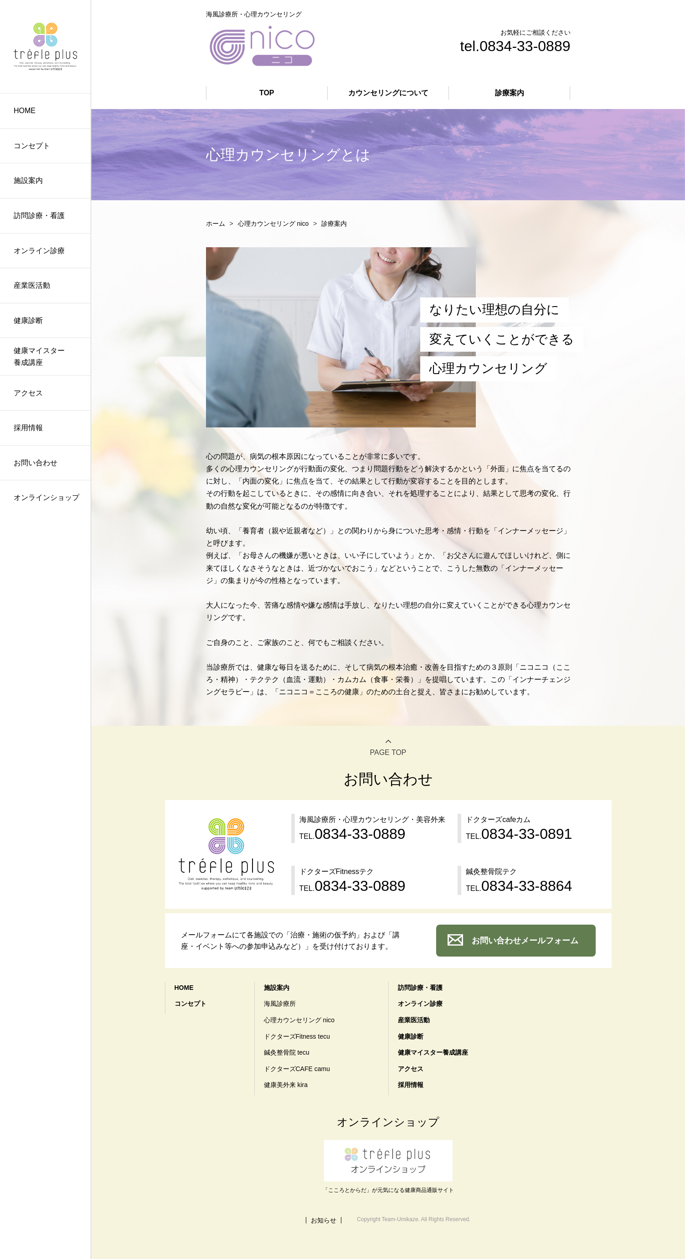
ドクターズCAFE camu (297, 1068)
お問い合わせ (35, 463)
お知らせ (323, 1220)
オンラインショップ (46, 497)
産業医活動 (32, 285)
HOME (25, 110)
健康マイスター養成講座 (39, 356)
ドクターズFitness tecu (297, 1036)
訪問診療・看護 (39, 215)
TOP (266, 93)
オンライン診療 (39, 251)
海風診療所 (280, 1003)
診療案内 (509, 93)
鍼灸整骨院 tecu (286, 1052)
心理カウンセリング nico (273, 223)
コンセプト (32, 146)
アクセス (28, 393)
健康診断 (28, 320)
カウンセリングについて (388, 93)
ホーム (215, 223)
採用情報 (28, 428)
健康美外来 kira (286, 1084)
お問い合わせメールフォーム (525, 940)
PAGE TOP (388, 752)
